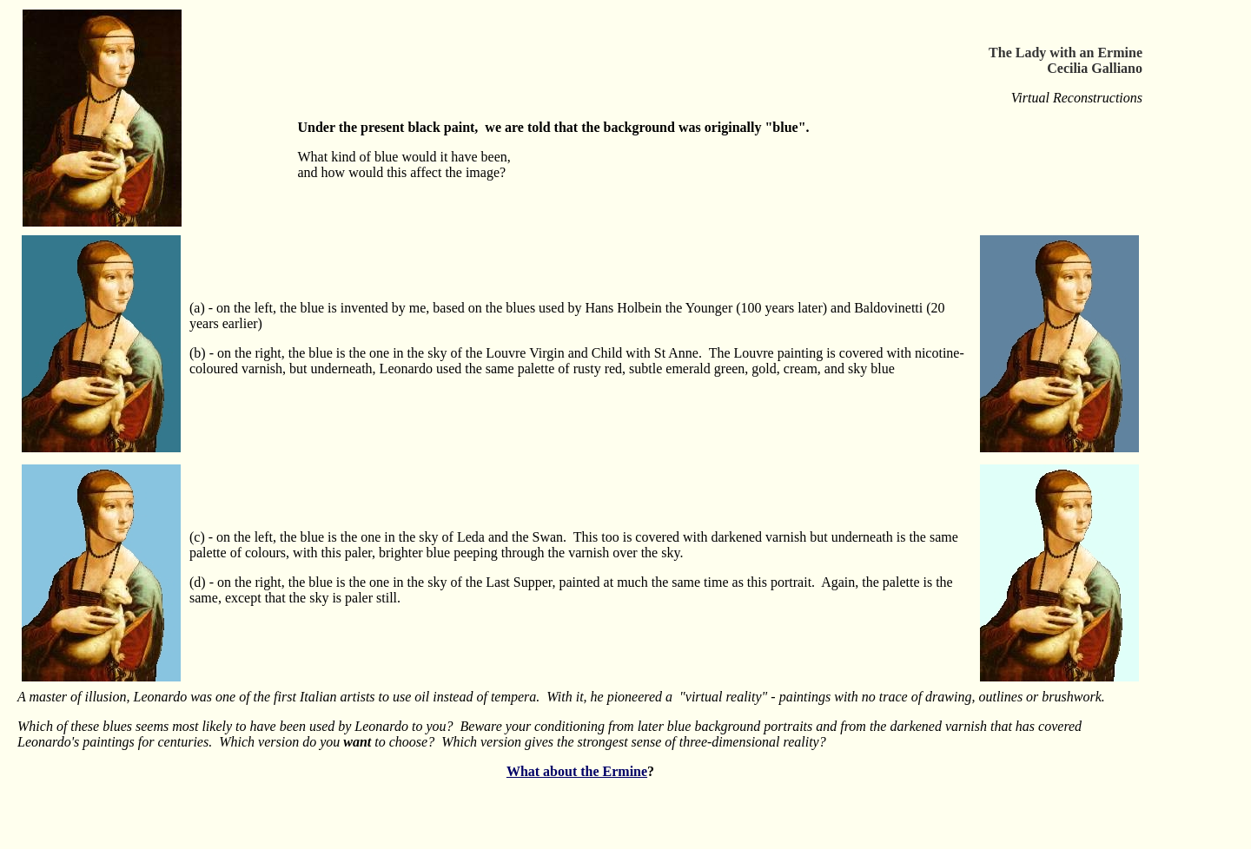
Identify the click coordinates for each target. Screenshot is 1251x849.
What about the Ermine (576, 771)
